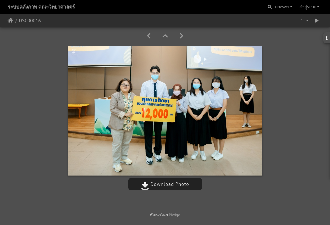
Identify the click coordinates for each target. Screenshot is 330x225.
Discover (282, 6)
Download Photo (165, 184)
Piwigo (174, 214)
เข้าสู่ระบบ (307, 6)
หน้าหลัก (10, 20)
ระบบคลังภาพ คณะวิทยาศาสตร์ (41, 7)
